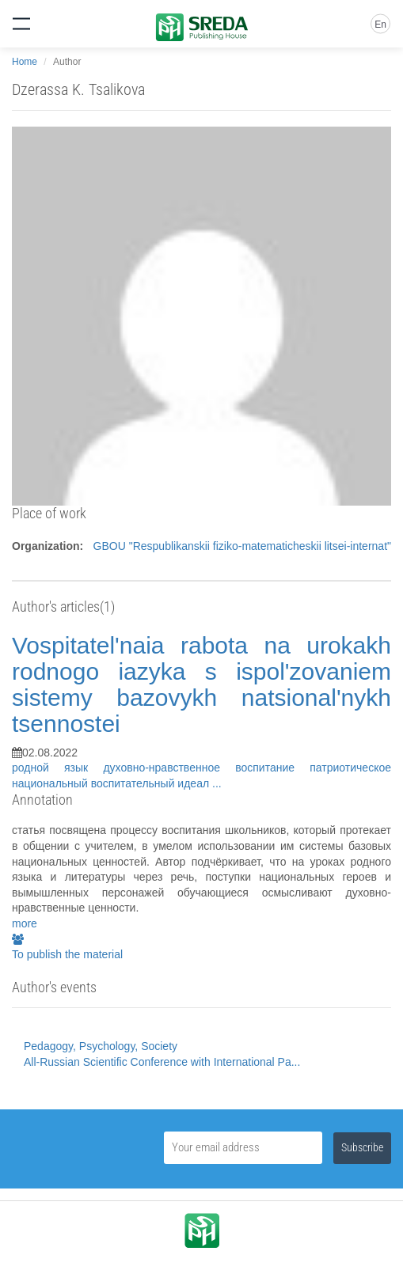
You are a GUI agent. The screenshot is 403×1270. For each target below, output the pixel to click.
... (217, 783)
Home (24, 61)
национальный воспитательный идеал (112, 783)
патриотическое (350, 767)
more (24, 923)
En (380, 24)
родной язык (57, 767)
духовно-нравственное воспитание (206, 767)
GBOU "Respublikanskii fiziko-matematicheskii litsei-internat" (242, 546)
